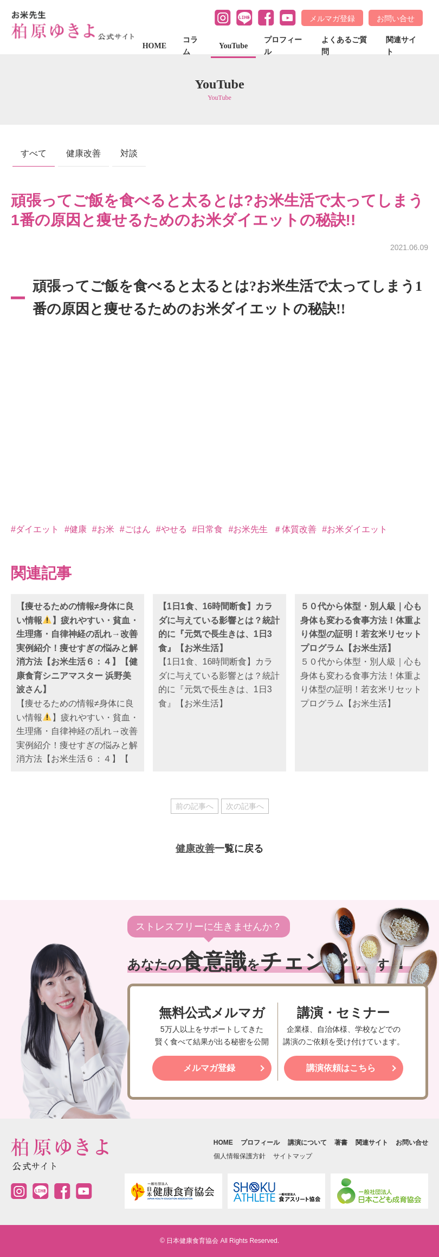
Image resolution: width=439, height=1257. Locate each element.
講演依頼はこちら (341, 1068)
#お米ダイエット (355, 529)
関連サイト (401, 46)
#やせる (171, 529)
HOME (154, 46)
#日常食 (207, 529)
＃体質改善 (295, 529)
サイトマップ (292, 1156)
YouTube (233, 46)
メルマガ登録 (332, 18)
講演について (307, 1142)
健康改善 (83, 153)
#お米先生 (248, 529)
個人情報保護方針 (240, 1156)
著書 (340, 1142)
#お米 (103, 529)
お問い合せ (396, 18)
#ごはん (135, 529)
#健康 (75, 529)
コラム (190, 46)
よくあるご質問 (344, 46)
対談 (129, 153)
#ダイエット (35, 529)
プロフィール (283, 46)
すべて (34, 153)
